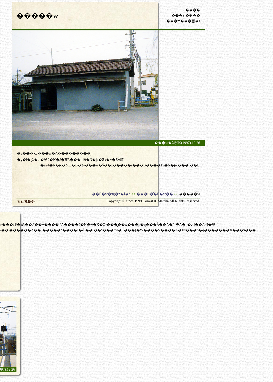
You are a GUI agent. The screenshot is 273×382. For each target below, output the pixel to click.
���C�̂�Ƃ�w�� (154, 194)
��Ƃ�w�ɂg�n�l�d (111, 194)
